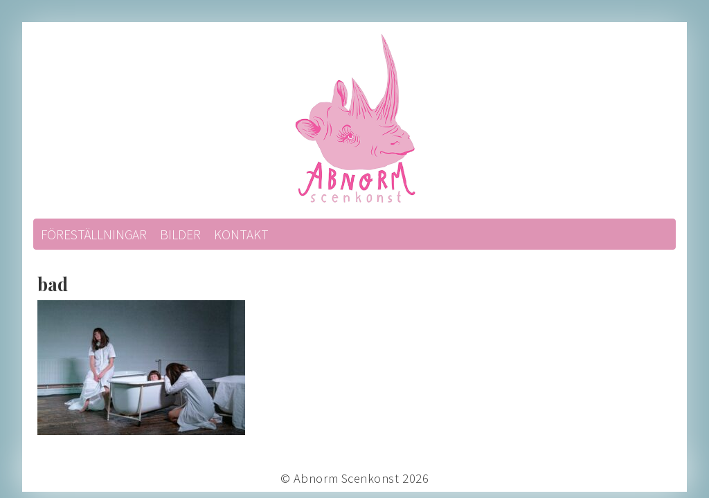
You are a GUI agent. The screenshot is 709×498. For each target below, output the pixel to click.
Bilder (180, 234)
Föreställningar (94, 234)
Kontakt (241, 234)
